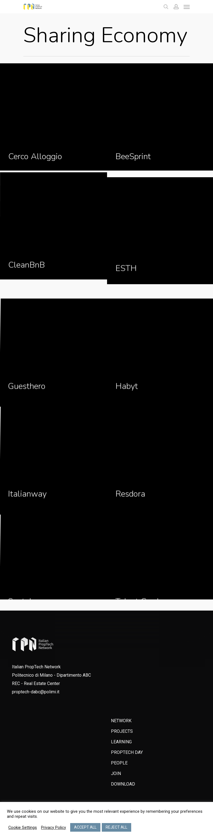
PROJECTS (122, 731)
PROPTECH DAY (127, 752)
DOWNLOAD (123, 784)
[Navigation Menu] (187, 6)
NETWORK (121, 720)
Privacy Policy (53, 827)
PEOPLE (119, 763)
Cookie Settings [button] (22, 827)
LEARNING (121, 741)
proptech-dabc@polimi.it (35, 691)
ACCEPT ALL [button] (85, 827)
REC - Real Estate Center (36, 683)
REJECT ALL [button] (116, 827)
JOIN (116, 773)
